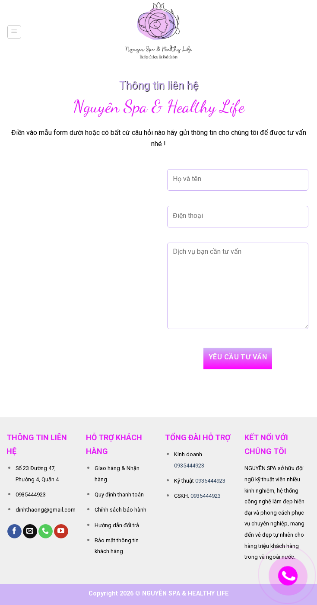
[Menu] (14, 32)
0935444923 (31, 494)
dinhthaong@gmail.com (46, 509)
